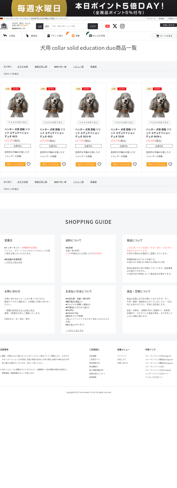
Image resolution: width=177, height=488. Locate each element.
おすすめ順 (23, 55)
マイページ (151, 8)
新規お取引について (97, 363)
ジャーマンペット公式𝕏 (154, 356)
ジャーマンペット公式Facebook (158, 359)
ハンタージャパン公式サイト (156, 363)
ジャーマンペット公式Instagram (158, 345)
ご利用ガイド (172, 8)
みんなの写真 (97, 25)
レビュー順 (78, 55)
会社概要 (92, 345)
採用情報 (92, 366)
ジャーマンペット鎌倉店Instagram (159, 352)
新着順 (93, 55)
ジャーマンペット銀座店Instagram (159, 348)
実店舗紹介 (93, 356)
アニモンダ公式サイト (154, 366)
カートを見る (164, 25)
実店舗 (161, 8)
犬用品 (12, 24)
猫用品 (34, 24)
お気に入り (121, 348)
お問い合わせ (168, 14)
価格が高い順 (41, 55)
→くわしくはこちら (13, 251)
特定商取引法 (94, 352)
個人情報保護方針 (96, 359)
